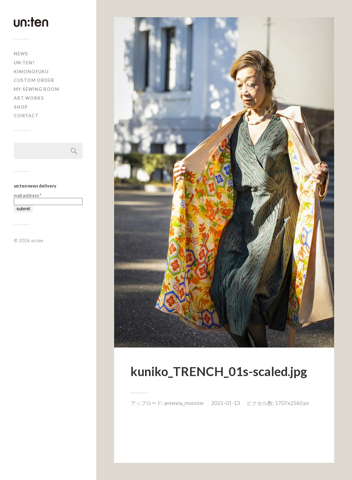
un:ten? (24, 62)
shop (21, 107)
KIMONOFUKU (31, 71)
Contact (26, 115)
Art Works (29, 98)
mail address (27, 195)
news (21, 53)
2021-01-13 (225, 403)
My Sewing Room (36, 89)
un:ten (37, 240)
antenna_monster (184, 403)
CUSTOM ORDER (34, 80)
